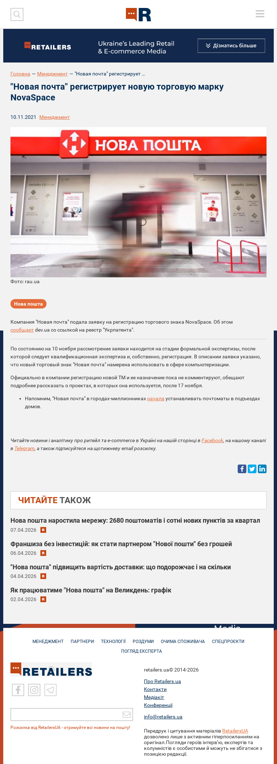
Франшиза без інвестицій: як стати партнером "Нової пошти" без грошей (121, 544)
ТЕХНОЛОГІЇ (113, 637)
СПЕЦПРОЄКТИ (231, 637)
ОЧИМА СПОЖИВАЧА (185, 637)
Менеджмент (52, 74)
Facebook (212, 440)
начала (155, 398)
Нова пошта (28, 304)
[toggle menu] (260, 14)
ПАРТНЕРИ (80, 637)
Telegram (24, 448)
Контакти (155, 689)
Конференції (158, 705)
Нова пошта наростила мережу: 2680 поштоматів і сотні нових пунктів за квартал (135, 520)
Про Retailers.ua (162, 681)
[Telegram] (50, 690)
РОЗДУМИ (144, 637)
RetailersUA (235, 731)
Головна (20, 74)
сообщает (22, 330)
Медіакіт (154, 697)
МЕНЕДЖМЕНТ (45, 637)
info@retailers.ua (163, 717)
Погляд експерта (142, 647)
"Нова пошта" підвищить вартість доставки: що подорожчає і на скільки (120, 567)
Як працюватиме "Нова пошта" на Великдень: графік (90, 590)
